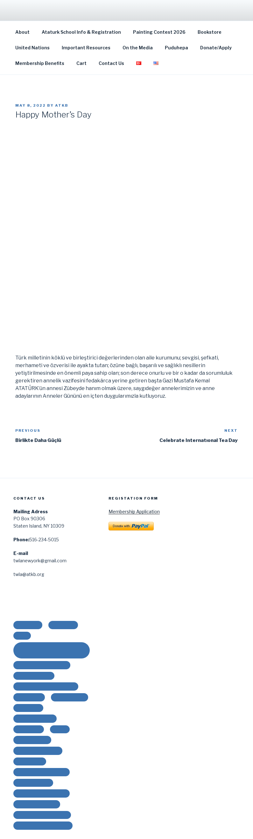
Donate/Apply (216, 47)
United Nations (32, 47)
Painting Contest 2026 (159, 32)
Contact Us (111, 63)
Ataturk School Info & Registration (81, 32)
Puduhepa (176, 47)
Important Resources (86, 47)
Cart (81, 63)
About (22, 32)
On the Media (138, 47)
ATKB (61, 105)
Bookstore (209, 32)
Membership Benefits (39, 63)
